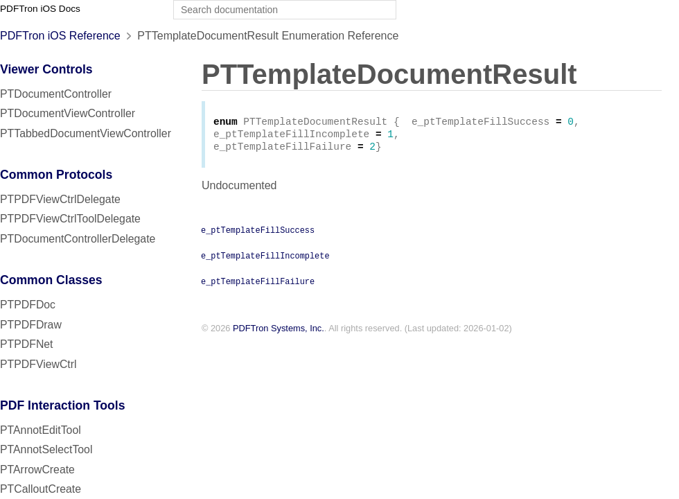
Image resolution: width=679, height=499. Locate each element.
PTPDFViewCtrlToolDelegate (70, 219)
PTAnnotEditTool (40, 430)
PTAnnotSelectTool (46, 449)
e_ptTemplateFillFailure (258, 284)
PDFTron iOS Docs (40, 8)
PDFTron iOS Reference (60, 36)
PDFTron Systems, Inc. (278, 332)
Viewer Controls (46, 69)
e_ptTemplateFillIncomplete (265, 259)
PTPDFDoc (27, 304)
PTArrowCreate (37, 469)
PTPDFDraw (31, 325)
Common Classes (51, 280)
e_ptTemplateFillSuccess (258, 233)
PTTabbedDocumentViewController (85, 133)
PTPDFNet (26, 344)
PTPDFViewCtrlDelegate (60, 199)
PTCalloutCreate (40, 489)
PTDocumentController (56, 94)
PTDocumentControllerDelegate (77, 239)
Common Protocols (56, 175)
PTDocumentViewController (67, 113)
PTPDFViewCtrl (38, 364)
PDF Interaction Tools (62, 405)
